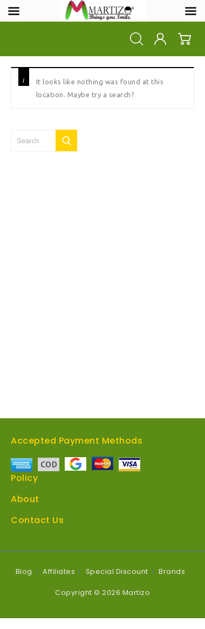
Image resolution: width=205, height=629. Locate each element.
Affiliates (59, 571)
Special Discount (117, 571)
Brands (172, 571)
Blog (24, 571)
